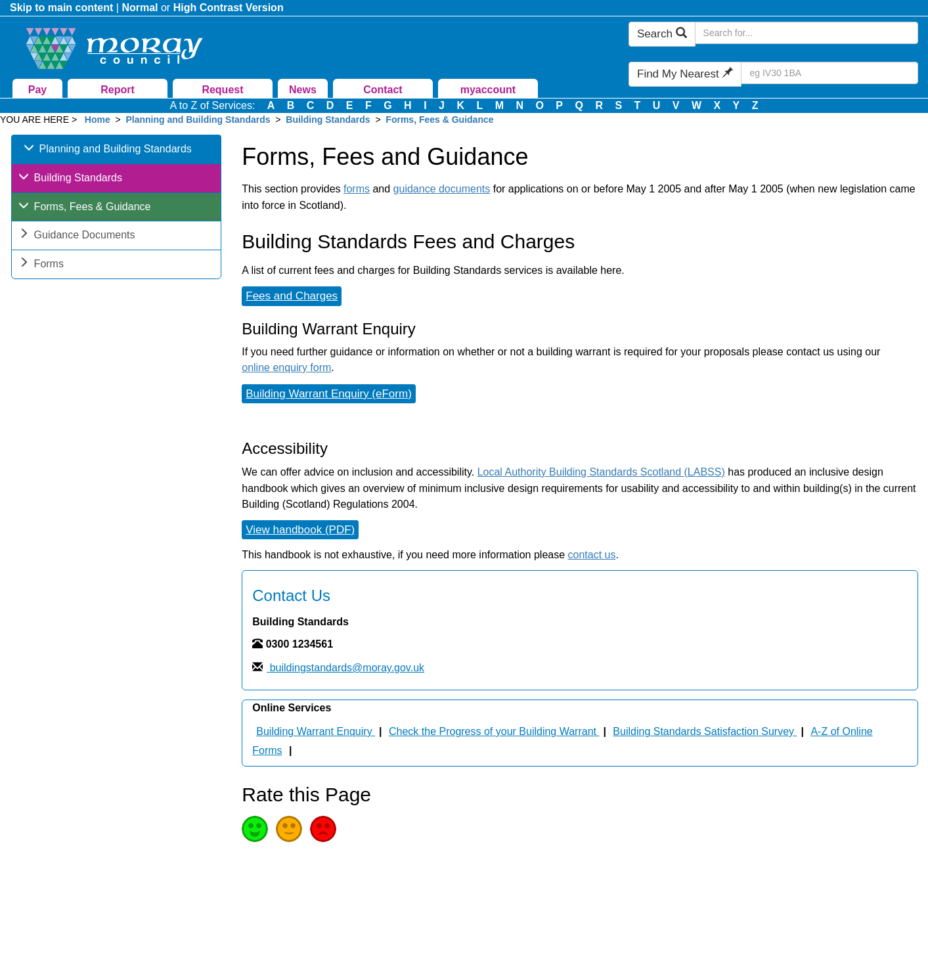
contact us (592, 554)
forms (356, 188)
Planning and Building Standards (197, 119)
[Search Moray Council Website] (806, 33)
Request (222, 89)
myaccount (488, 89)
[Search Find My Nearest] (829, 73)
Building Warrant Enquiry (315, 731)
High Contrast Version (228, 7)
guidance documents (442, 188)
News (303, 89)
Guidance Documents (76, 236)
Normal (140, 7)
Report (117, 89)
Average (289, 829)
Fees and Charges (292, 296)
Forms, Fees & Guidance (439, 119)
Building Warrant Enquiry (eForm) (329, 394)
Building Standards (328, 119)
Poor (323, 829)
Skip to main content (61, 7)
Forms (41, 265)
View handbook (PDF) (300, 529)
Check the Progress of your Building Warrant (494, 731)
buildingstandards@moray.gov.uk (345, 667)
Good (255, 829)
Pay (37, 89)
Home (97, 119)
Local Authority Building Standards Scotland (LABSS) (601, 472)
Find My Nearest (685, 74)
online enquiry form (286, 367)
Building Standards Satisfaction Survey (705, 731)
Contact (383, 89)
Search (662, 34)
